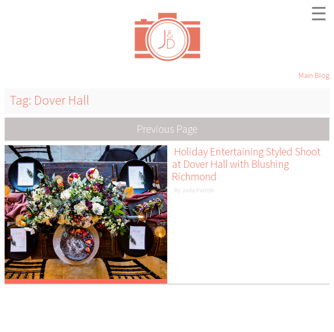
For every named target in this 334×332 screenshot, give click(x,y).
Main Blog (313, 75)
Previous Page (167, 129)
